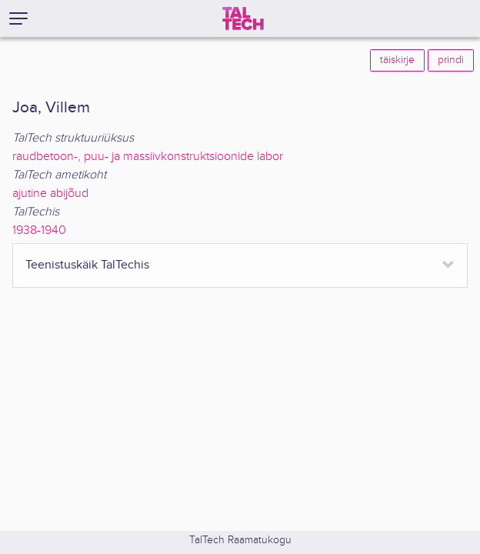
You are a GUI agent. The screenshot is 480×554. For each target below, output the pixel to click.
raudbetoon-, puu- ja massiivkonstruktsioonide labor (147, 156)
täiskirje (397, 60)
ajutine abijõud (50, 193)
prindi (451, 60)
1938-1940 (39, 230)
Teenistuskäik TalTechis (87, 265)
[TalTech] (243, 18)
